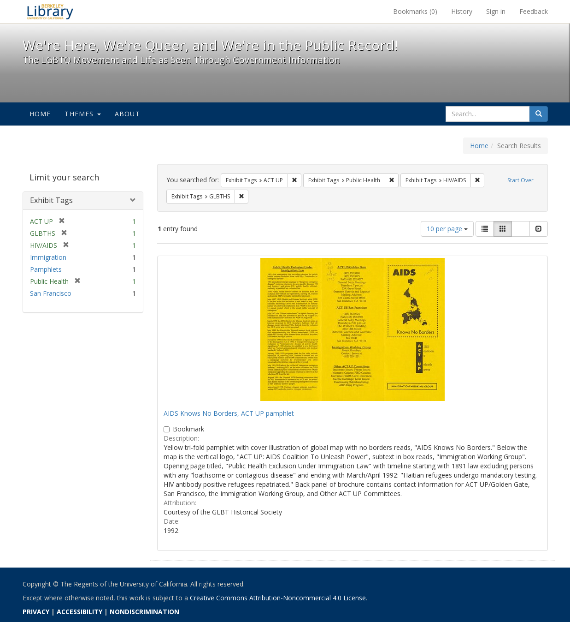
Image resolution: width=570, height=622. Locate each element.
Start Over (520, 180)
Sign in (495, 11)
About (127, 113)
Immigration (48, 257)
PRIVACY (36, 611)
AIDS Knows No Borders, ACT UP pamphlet (229, 413)
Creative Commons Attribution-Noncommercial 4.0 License (278, 597)
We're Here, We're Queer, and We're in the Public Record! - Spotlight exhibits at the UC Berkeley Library (50, 11)
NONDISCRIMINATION (144, 611)
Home (40, 113)
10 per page (447, 228)
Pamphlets (46, 269)
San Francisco (50, 293)
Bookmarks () (415, 11)
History (461, 11)
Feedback (533, 11)
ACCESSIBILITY (79, 611)
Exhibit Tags (51, 200)
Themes (82, 113)
